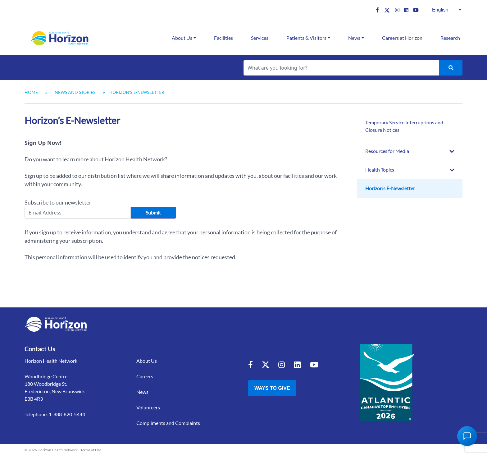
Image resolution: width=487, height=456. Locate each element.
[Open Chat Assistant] (467, 436)
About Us (182, 38)
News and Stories (75, 92)
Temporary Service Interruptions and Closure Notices (404, 126)
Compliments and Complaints (168, 423)
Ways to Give (272, 388)
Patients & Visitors (306, 38)
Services (259, 38)
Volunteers (148, 407)
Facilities (223, 38)
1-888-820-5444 (67, 414)
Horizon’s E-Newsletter (390, 188)
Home (31, 92)
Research (450, 38)
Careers (144, 376)
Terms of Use (90, 450)
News (354, 38)
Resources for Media (387, 151)
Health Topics (379, 170)
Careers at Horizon (402, 38)
